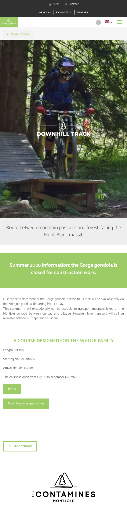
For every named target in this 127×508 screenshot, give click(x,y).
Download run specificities (26, 403)
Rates (12, 389)
